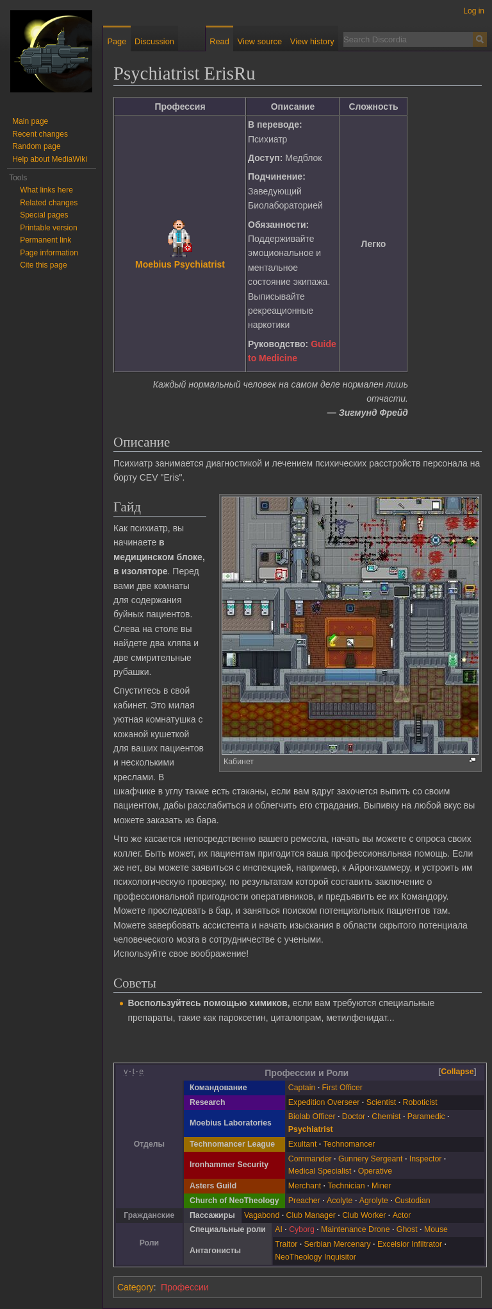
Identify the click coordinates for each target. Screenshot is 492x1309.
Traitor (286, 1244)
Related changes (49, 202)
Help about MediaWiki (49, 159)
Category (135, 1287)
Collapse (457, 1071)
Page (116, 41)
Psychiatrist (310, 1129)
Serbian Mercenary (337, 1244)
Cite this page (43, 265)
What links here (46, 189)
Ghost (407, 1229)
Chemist (386, 1116)
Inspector (425, 1158)
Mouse (436, 1229)
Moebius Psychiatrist (180, 264)
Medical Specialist (320, 1171)
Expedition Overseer (324, 1102)
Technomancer (349, 1144)
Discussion (154, 41)
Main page (30, 121)
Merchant (304, 1185)
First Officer (342, 1087)
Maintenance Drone (355, 1229)
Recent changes (40, 134)
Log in (473, 10)
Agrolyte (373, 1200)
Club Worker (364, 1215)
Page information (49, 252)
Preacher (304, 1200)
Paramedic (426, 1116)
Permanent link (45, 239)
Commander (310, 1158)
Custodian (412, 1200)
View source (260, 41)
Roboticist (420, 1102)
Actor (402, 1215)
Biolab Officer (312, 1116)
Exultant (302, 1144)
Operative (375, 1171)
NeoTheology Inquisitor (315, 1257)
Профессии (185, 1287)
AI (279, 1229)
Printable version (48, 227)
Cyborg (302, 1229)
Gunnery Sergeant (370, 1158)
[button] (457, 1072)
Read (219, 41)
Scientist (381, 1102)
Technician (346, 1185)
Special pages (44, 214)
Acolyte (339, 1200)
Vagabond (261, 1215)
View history (312, 41)
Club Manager (311, 1215)
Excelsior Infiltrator (409, 1244)
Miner (381, 1185)
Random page (36, 146)
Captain (301, 1087)
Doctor (353, 1116)
